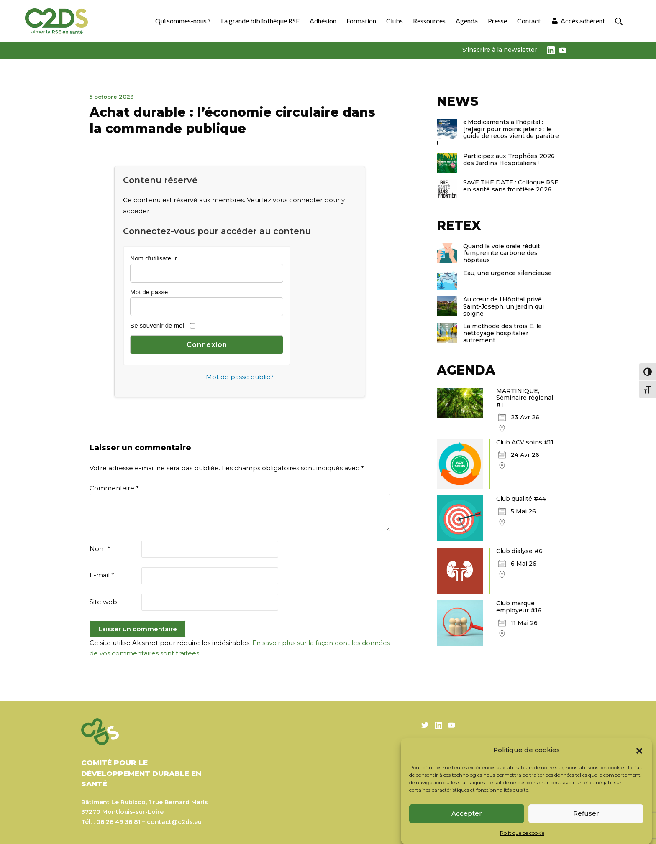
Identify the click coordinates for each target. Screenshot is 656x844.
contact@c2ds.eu (174, 822)
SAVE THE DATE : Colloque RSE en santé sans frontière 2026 (511, 185)
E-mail (102, 575)
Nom (100, 549)
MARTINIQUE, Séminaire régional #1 (524, 398)
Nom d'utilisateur (153, 258)
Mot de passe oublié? (240, 377)
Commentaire (114, 488)
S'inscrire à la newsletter (499, 50)
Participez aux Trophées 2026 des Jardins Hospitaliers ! (509, 159)
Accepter (466, 813)
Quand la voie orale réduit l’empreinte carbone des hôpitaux (501, 253)
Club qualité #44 (521, 498)
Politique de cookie (522, 833)
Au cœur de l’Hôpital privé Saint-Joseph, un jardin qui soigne (503, 306)
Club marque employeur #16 (518, 606)
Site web (103, 602)
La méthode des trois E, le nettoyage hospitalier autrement (502, 333)
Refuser (586, 813)
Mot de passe (149, 292)
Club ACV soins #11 (525, 442)
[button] (639, 750)
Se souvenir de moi (157, 325)
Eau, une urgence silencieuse (507, 273)
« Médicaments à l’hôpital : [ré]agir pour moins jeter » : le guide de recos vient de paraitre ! (498, 132)
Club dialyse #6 (519, 551)
